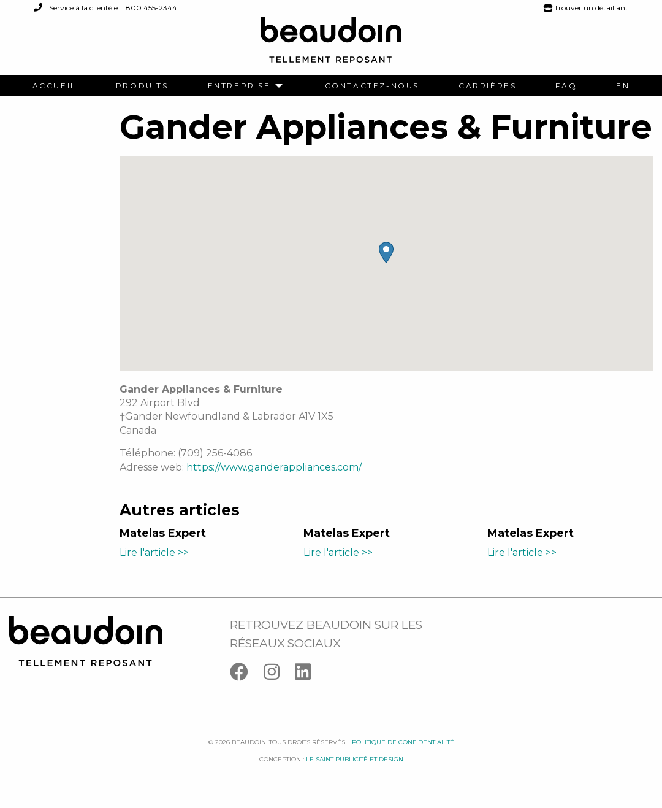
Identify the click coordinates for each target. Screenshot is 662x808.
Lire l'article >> (154, 552)
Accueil (54, 86)
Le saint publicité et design (354, 759)
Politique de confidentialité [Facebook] (403, 742)
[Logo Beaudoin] (331, 45)
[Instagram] (279, 675)
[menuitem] (54, 86)
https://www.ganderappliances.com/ (274, 467)
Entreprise (239, 86)
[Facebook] (247, 675)
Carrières (487, 86)
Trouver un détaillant (586, 7)
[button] (386, 252)
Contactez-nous (372, 86)
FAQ (566, 86)
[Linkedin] (309, 675)
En (623, 86)
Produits (142, 86)
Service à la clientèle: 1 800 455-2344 (105, 7)
